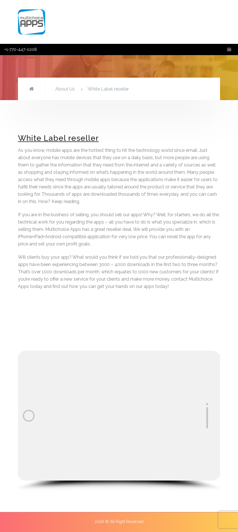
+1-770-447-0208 (20, 49)
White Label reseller (108, 89)
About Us (65, 89)
